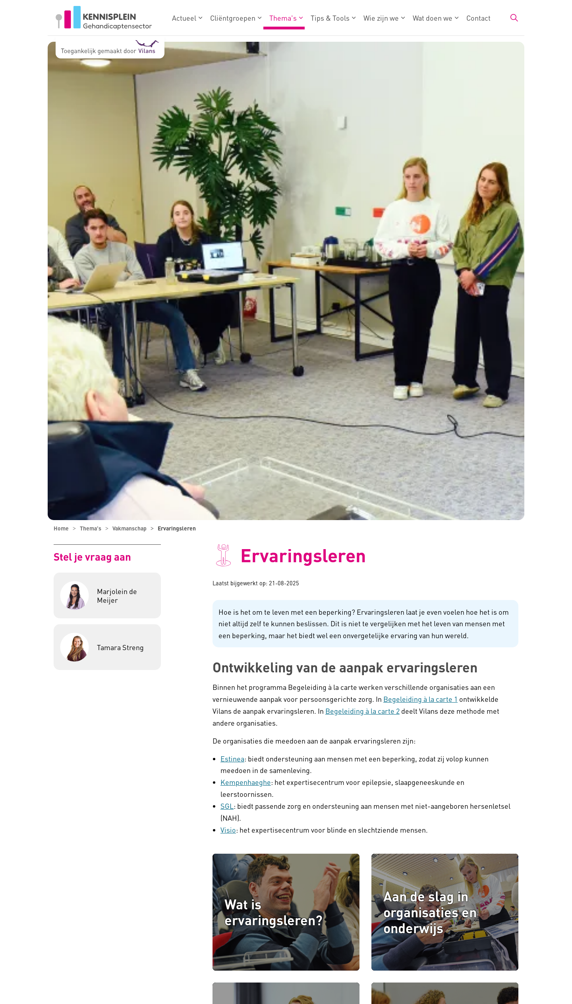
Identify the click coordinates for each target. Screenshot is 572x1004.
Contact (478, 17)
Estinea (232, 758)
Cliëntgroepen (232, 17)
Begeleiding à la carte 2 (362, 710)
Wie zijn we (381, 17)
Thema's (283, 17)
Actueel (184, 17)
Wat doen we (432, 17)
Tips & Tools (330, 17)
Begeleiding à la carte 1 (420, 698)
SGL (227, 805)
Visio (228, 829)
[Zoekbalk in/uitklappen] (514, 18)
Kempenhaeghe (245, 781)
